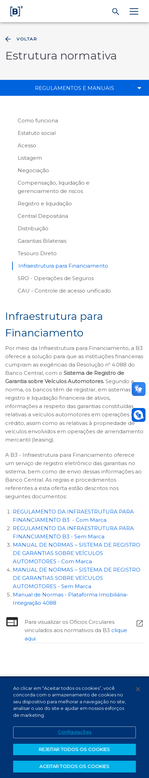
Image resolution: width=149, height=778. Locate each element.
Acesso (27, 145)
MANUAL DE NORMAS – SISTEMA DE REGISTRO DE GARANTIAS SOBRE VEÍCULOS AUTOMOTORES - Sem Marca (76, 578)
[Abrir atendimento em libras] (139, 415)
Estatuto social (37, 133)
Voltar (20, 39)
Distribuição (33, 228)
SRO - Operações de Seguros (56, 278)
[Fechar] (138, 690)
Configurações (74, 733)
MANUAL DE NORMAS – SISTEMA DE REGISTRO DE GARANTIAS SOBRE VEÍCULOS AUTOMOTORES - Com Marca (76, 553)
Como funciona (38, 120)
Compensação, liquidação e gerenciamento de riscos (54, 186)
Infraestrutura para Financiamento (63, 265)
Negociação (33, 170)
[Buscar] (116, 11)
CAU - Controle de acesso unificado (64, 290)
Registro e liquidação (45, 203)
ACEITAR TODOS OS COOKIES (74, 767)
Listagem (30, 158)
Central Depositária (43, 216)
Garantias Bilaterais (42, 241)
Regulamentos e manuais (74, 88)
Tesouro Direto (37, 253)
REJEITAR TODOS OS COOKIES (74, 750)
